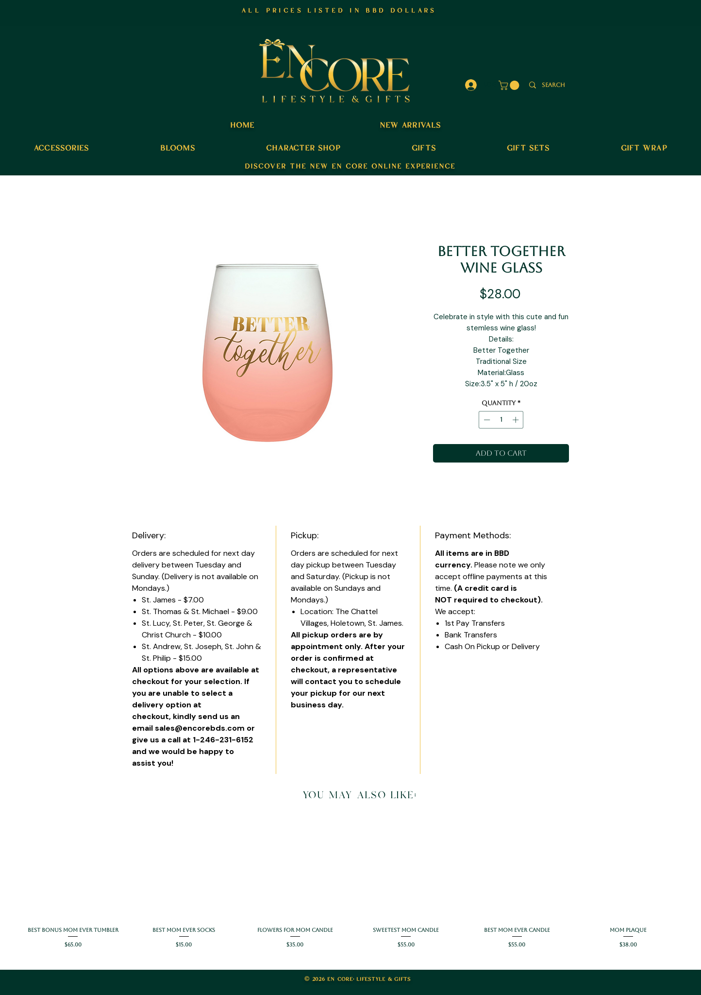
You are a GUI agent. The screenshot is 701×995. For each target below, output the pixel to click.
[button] (510, 85)
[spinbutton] (501, 420)
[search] (553, 85)
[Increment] (516, 420)
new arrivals (410, 124)
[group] (350, 884)
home (242, 124)
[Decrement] (486, 420)
